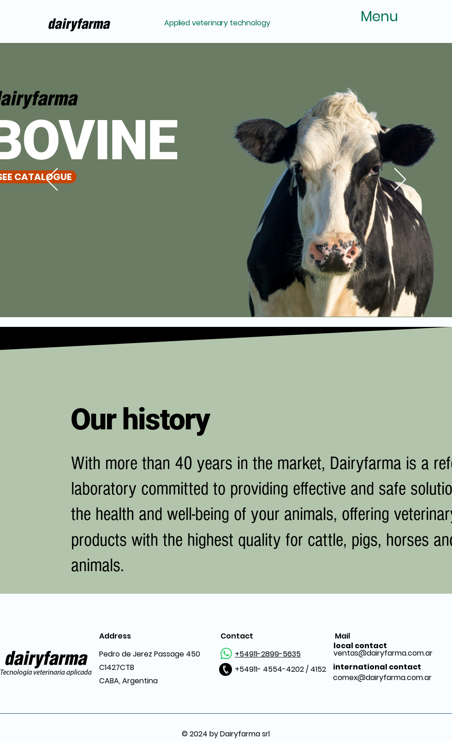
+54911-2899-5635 (268, 654)
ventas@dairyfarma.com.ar (383, 649)
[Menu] (366, 17)
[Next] (400, 180)
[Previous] (52, 180)
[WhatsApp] (226, 653)
